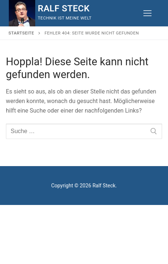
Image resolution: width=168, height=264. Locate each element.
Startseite (21, 33)
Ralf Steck (64, 8)
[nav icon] (147, 13)
